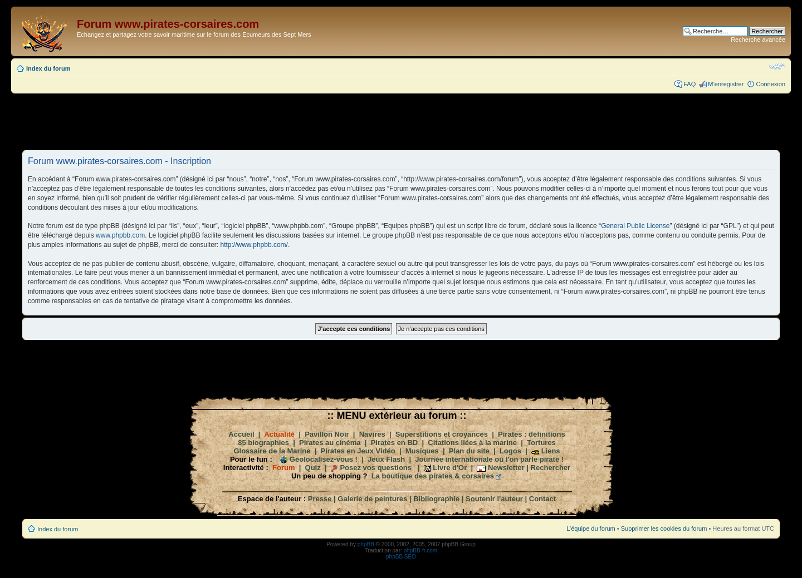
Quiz (313, 467)
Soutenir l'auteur (494, 499)
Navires (372, 434)
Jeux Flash (386, 459)
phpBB (366, 544)
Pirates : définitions (531, 434)
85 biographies (263, 442)
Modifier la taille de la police (777, 66)
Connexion (770, 84)
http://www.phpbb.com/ (254, 245)
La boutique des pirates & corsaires (432, 476)
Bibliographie (436, 499)
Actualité (279, 434)
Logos (510, 451)
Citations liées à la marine (472, 442)
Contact (542, 499)
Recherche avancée (758, 39)
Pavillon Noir (327, 434)
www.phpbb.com (120, 235)
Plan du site (469, 451)
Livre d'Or (450, 467)
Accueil (241, 434)
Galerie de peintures (372, 499)
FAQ (689, 84)
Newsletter (506, 467)
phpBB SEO (401, 557)
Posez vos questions (376, 467)
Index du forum (48, 68)
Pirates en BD (394, 442)
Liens (550, 451)
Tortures (541, 442)
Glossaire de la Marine (271, 451)
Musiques (422, 451)
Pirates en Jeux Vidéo (358, 451)
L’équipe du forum (590, 528)
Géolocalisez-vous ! (324, 459)
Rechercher (551, 467)
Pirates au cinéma (330, 442)
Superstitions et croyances (441, 434)
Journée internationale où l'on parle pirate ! (489, 459)
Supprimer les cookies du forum (664, 528)
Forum (283, 467)
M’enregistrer (726, 84)
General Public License (635, 226)
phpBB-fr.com (421, 550)
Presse (320, 499)
